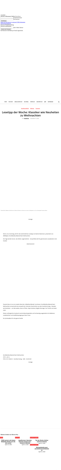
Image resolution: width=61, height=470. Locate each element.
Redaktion (26, 118)
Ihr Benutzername (18, 17)
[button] (58, 102)
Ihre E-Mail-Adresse (18, 27)
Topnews (38, 109)
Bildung (32, 109)
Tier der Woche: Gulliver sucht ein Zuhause (42, 440)
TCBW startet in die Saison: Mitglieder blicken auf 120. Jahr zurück (8, 441)
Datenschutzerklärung (6, 23)
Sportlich (17, 437)
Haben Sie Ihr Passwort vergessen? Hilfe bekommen (13, 22)
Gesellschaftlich (25, 109)
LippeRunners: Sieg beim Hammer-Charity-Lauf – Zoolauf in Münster (25, 441)
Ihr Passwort (16, 19)
